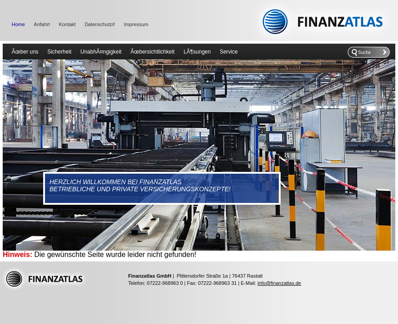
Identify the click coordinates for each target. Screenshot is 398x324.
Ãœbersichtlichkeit (152, 52)
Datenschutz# (100, 24)
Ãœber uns (25, 52)
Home (18, 24)
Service (229, 52)
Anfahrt (41, 24)
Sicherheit (59, 52)
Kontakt (67, 24)
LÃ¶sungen (197, 52)
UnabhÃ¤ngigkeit (100, 52)
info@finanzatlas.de (279, 283)
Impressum (136, 24)
